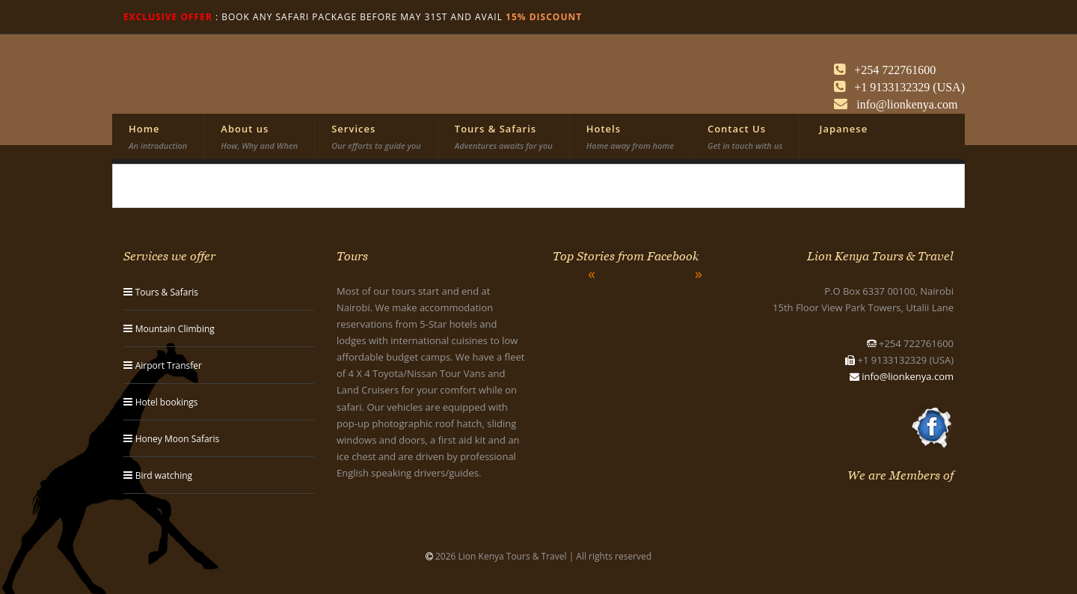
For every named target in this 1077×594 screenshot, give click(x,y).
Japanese (842, 128)
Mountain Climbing (175, 328)
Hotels (630, 137)
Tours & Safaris (504, 137)
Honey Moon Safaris (177, 438)
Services (376, 137)
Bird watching (163, 475)
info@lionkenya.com (908, 376)
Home (158, 137)
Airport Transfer (168, 365)
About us (259, 137)
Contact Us (745, 137)
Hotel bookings (166, 402)
